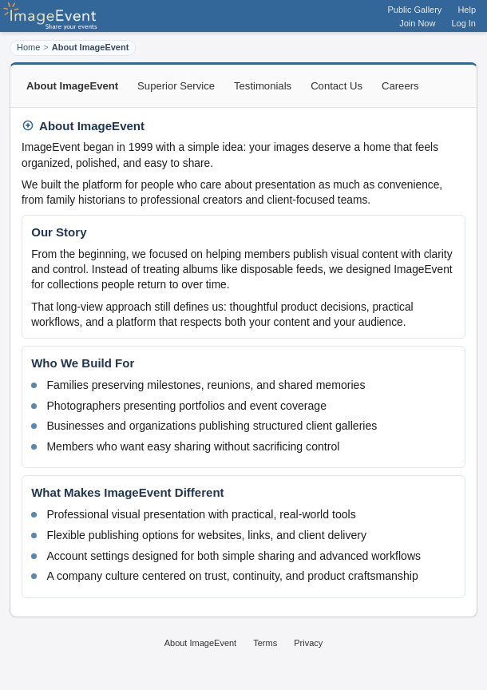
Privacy (308, 643)
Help (466, 9)
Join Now (417, 23)
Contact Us (336, 86)
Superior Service (176, 86)
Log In (463, 23)
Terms (265, 643)
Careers (400, 86)
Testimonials (262, 86)
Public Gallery (415, 9)
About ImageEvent (200, 643)
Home (28, 47)
